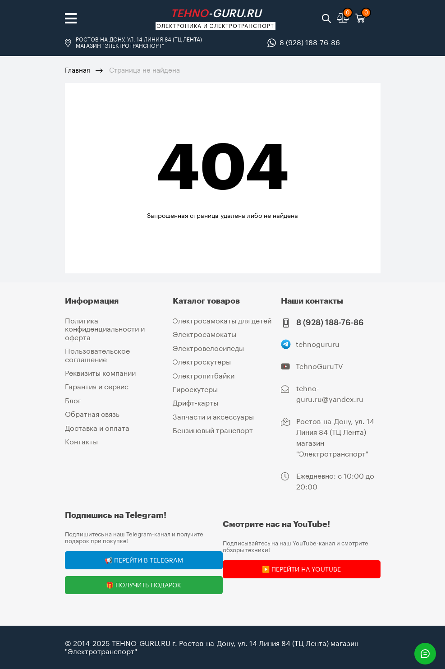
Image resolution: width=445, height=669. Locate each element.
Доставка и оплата (97, 428)
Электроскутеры (202, 361)
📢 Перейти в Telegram (144, 560)
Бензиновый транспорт (213, 430)
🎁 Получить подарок (143, 585)
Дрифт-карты (195, 402)
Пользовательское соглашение (97, 354)
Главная (77, 70)
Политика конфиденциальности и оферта (105, 328)
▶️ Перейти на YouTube (301, 569)
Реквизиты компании (100, 373)
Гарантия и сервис (96, 386)
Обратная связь (92, 414)
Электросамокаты (204, 334)
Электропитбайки (203, 375)
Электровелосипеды (208, 348)
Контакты (81, 441)
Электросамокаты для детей (222, 320)
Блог (73, 400)
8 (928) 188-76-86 (310, 42)
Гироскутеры (195, 389)
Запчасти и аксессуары (213, 416)
